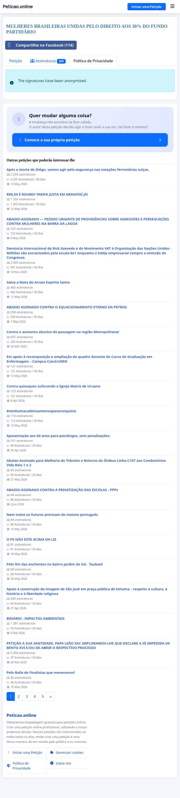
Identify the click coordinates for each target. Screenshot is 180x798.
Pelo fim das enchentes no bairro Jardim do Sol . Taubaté (55, 564)
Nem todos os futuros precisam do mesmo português (52, 514)
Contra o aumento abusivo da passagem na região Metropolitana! (63, 332)
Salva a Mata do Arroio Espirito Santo (38, 282)
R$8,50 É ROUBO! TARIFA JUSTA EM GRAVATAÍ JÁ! (47, 194)
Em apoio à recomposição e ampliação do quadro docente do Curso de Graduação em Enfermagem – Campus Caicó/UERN (79, 359)
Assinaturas (48, 61)
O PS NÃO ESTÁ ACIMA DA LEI (31, 539)
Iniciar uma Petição (146, 6)
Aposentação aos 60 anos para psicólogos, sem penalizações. (58, 436)
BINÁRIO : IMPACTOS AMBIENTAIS (35, 618)
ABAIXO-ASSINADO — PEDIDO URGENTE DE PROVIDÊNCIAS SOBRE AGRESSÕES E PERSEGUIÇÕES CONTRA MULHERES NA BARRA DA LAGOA (88, 221)
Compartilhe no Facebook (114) (39, 45)
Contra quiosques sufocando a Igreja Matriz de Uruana (53, 386)
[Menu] (172, 6)
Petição (15, 60)
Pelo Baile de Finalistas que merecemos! (41, 672)
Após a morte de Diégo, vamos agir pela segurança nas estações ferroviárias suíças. (78, 169)
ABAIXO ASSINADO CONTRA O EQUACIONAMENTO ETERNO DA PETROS (67, 307)
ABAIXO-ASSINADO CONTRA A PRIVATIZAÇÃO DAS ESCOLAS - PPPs (62, 490)
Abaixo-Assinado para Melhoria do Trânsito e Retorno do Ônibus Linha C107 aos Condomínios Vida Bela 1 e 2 (86, 462)
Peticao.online (18, 7)
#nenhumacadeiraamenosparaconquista (41, 411)
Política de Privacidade (93, 60)
